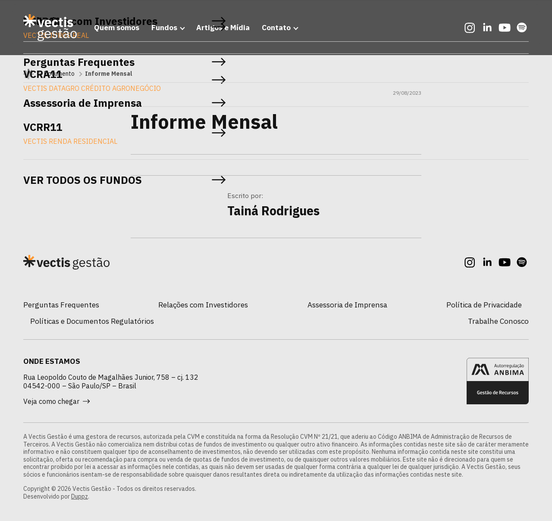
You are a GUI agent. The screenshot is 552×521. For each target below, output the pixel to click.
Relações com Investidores (203, 305)
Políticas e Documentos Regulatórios (92, 321)
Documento (59, 74)
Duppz (79, 496)
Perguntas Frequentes (61, 305)
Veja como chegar (56, 401)
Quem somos (116, 27)
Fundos (164, 27)
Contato (276, 27)
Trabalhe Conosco (498, 321)
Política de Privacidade (484, 305)
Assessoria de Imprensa (347, 305)
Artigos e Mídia (223, 27)
